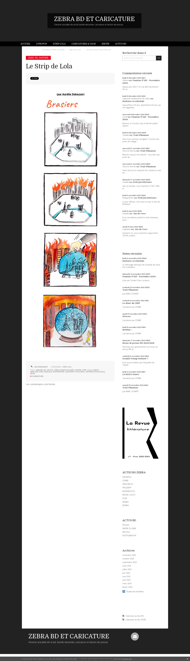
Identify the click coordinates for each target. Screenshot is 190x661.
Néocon (126, 316)
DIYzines (125, 525)
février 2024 (127, 587)
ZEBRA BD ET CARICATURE (94, 19)
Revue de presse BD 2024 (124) (138, 343)
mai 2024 (126, 576)
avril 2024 (126, 580)
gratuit (50, 370)
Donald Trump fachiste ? (135, 358)
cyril (124, 117)
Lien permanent (39, 367)
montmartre (58, 371)
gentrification (92, 371)
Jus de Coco (139, 213)
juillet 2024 (127, 569)
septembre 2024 (129, 562)
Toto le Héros (129, 151)
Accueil (25, 44)
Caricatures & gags (84, 44)
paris (41, 371)
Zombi (125, 135)
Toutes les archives (135, 591)
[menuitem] (27, 43)
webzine (39, 370)
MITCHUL (126, 532)
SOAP (124, 498)
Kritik (105, 44)
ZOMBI (125, 480)
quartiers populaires (75, 371)
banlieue (48, 371)
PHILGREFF (126, 487)
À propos (41, 44)
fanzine (78, 370)
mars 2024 (127, 583)
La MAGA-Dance (130, 374)
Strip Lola (59, 44)
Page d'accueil (75, 49)
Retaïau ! (126, 330)
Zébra (125, 80)
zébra (57, 370)
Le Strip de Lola (49, 66)
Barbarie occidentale (133, 101)
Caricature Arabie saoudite (53, 49)
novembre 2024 (129, 555)
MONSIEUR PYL (128, 491)
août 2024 (126, 566)
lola (89, 370)
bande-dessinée (67, 370)
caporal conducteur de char (136, 98)
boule (102, 371)
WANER (125, 502)
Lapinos (126, 229)
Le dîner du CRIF (131, 303)
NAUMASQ (126, 477)
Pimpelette (128, 198)
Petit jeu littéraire (142, 182)
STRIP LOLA (67, 367)
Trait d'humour (141, 135)
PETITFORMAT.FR (129, 535)
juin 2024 (126, 573)
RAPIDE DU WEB (129, 528)
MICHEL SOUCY (128, 495)
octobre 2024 (128, 559)
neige (32, 373)
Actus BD (120, 44)
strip (84, 370)
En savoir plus (127, 659)
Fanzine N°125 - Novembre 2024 (139, 276)
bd (45, 370)
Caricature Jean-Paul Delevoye (98, 49)
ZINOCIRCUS (127, 484)
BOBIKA (125, 505)
